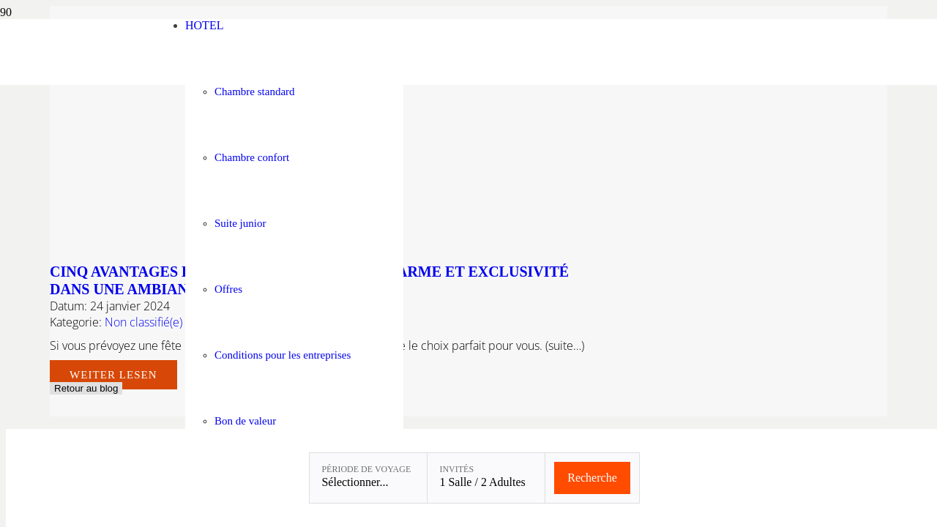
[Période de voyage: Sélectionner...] (368, 478)
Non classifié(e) (143, 322)
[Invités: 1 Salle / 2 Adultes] (486, 478)
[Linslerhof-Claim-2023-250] (78, 81)
